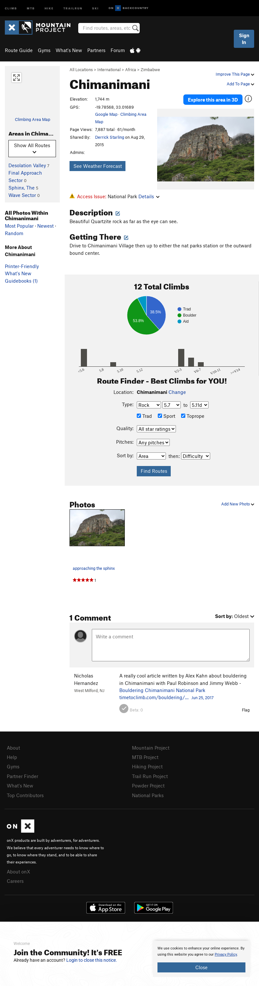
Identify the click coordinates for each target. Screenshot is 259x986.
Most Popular (19, 226)
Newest (45, 226)
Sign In (244, 38)
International (109, 69)
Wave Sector (22, 195)
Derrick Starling (109, 137)
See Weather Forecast (97, 166)
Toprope (192, 416)
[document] (201, 958)
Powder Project (148, 785)
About (13, 748)
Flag (246, 709)
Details (148, 196)
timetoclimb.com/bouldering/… (154, 697)
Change (177, 392)
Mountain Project (150, 748)
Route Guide (19, 50)
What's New (69, 50)
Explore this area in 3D (213, 100)
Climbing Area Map (32, 119)
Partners (96, 50)
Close (201, 967)
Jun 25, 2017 (202, 697)
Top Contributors (25, 795)
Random (14, 233)
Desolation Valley (27, 165)
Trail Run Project (150, 776)
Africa (130, 69)
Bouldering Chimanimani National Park (162, 690)
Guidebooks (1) (21, 281)
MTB (31, 8)
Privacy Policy (226, 954)
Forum (118, 50)
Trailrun (72, 8)
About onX (18, 871)
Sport (166, 416)
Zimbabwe (150, 69)
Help (12, 757)
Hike (49, 8)
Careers (15, 881)
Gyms (44, 50)
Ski (95, 8)
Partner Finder (22, 776)
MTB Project (145, 757)
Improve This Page (235, 74)
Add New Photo (237, 503)
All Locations (81, 69)
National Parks (148, 795)
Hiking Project (147, 766)
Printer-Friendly (22, 266)
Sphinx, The (21, 187)
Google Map (106, 114)
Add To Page (240, 83)
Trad (144, 416)
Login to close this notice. (91, 960)
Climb (11, 8)
